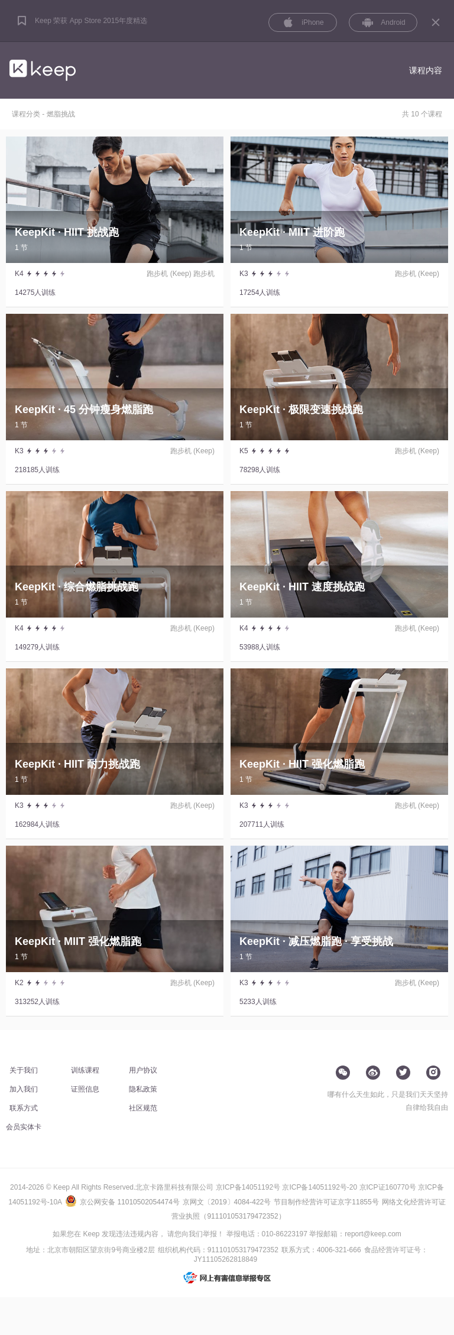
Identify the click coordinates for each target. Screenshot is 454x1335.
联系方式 (23, 1108)
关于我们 (23, 1070)
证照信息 (85, 1089)
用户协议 (143, 1070)
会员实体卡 (23, 1127)
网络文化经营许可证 (414, 1202)
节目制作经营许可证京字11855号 (326, 1202)
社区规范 (143, 1108)
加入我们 (23, 1089)
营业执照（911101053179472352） (228, 1216)
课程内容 (425, 70)
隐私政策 (143, 1089)
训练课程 (85, 1070)
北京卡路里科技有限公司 (174, 1187)
